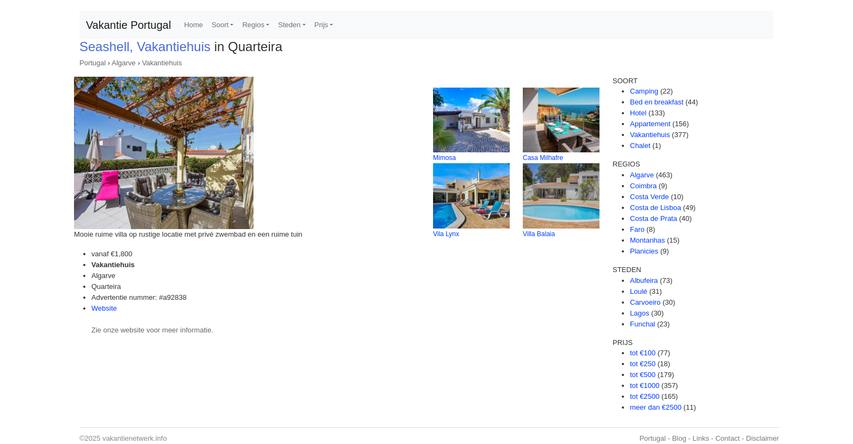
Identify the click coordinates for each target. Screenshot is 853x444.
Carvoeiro (645, 302)
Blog (679, 438)
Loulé (638, 291)
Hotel (638, 113)
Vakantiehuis (162, 63)
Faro (637, 229)
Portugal (92, 63)
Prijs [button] (321, 25)
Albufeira (644, 280)
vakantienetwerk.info (134, 438)
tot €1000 (644, 385)
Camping (644, 91)
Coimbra (643, 186)
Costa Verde (649, 197)
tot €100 (643, 353)
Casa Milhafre (543, 158)
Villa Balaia (539, 234)
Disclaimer (762, 438)
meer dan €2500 (656, 407)
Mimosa (444, 158)
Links (701, 438)
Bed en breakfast (656, 102)
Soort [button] (220, 25)
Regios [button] (253, 25)
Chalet (640, 145)
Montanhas (647, 240)
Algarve (123, 63)
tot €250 (643, 364)
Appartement (650, 124)
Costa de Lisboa (655, 207)
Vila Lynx (446, 234)
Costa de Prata (653, 218)
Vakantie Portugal (128, 25)
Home (193, 25)
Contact (727, 438)
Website (104, 308)
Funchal (642, 324)
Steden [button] (289, 25)
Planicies (644, 251)
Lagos (639, 313)
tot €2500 (644, 396)
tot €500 (643, 375)
